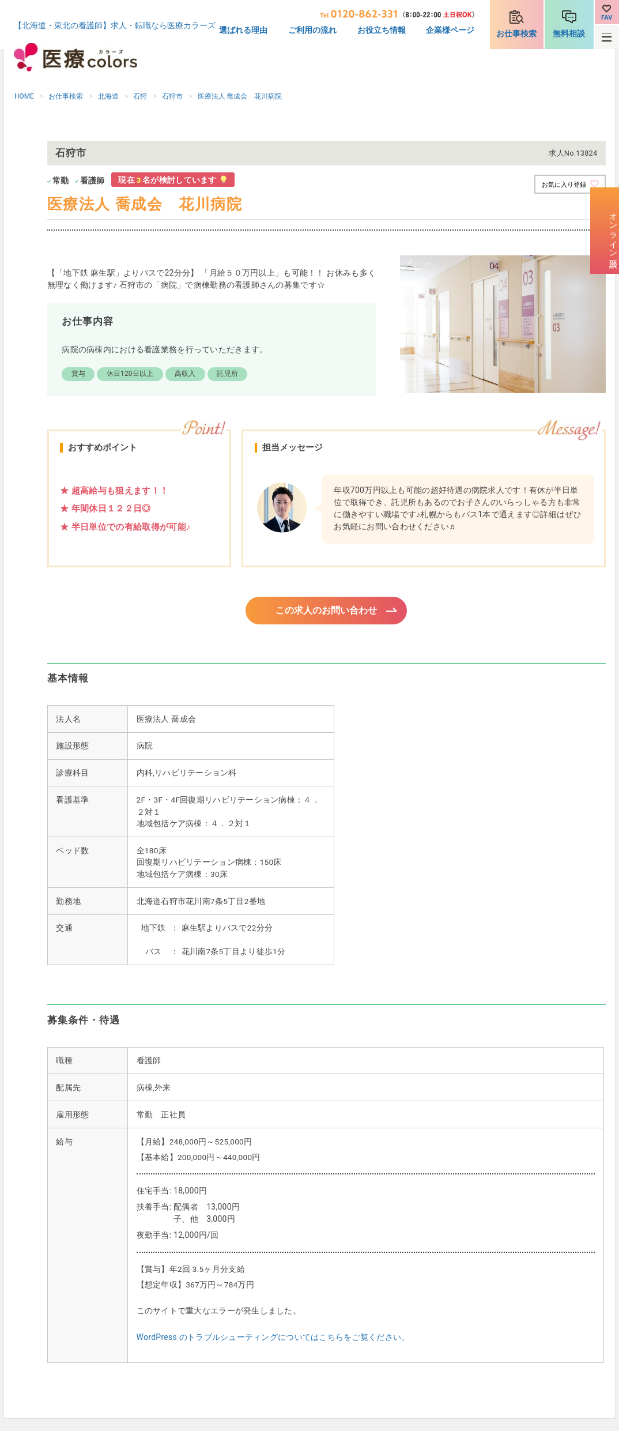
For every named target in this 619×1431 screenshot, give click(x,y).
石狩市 (172, 96)
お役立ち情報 (381, 30)
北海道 (108, 96)
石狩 (140, 96)
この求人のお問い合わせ (326, 611)
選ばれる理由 (243, 30)
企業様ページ (450, 30)
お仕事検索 (516, 33)
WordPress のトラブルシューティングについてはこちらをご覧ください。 (273, 1338)
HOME (24, 96)
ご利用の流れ (312, 30)
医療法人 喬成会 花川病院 (240, 96)
